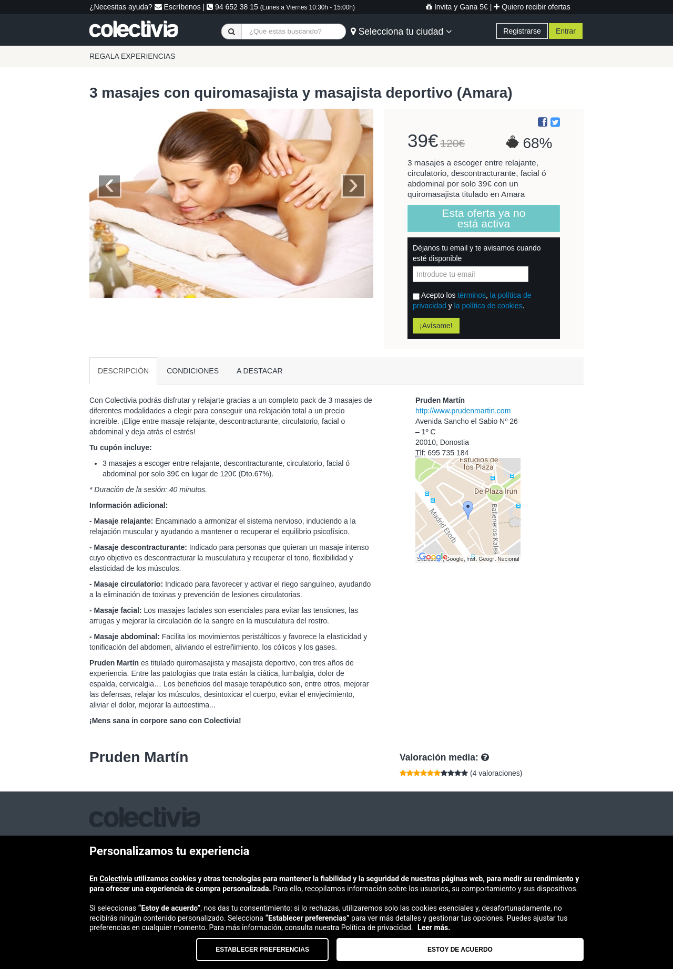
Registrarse (522, 31)
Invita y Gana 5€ (457, 7)
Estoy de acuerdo (460, 949)
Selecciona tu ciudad (401, 31)
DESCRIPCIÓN (123, 371)
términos (471, 295)
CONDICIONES (193, 371)
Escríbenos (178, 7)
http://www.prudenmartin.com (463, 411)
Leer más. (433, 927)
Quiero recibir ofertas (532, 7)
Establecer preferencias (262, 949)
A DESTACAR (260, 371)
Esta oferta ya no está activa (484, 218)
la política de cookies (488, 305)
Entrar (566, 31)
